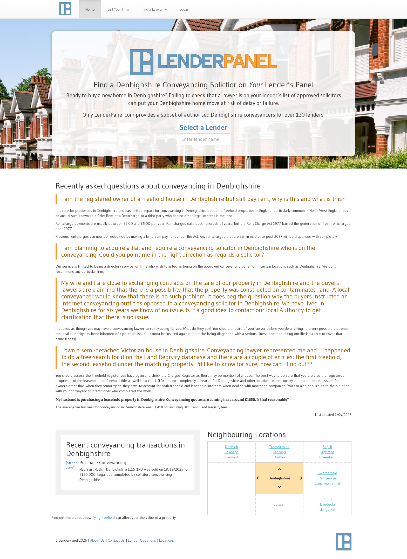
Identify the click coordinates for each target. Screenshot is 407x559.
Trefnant (231, 457)
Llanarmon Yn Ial (327, 483)
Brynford (327, 452)
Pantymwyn (327, 478)
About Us (97, 540)
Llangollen (327, 509)
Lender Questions (142, 540)
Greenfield (327, 457)
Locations (166, 540)
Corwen (279, 504)
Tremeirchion (279, 446)
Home (90, 9)
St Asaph (232, 452)
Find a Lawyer (154, 9)
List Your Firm (118, 9)
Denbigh (231, 446)
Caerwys (279, 452)
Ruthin (327, 499)
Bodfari (279, 457)
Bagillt (327, 446)
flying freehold (103, 517)
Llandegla (327, 504)
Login (184, 9)
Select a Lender (203, 127)
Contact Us (116, 540)
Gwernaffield (327, 473)
